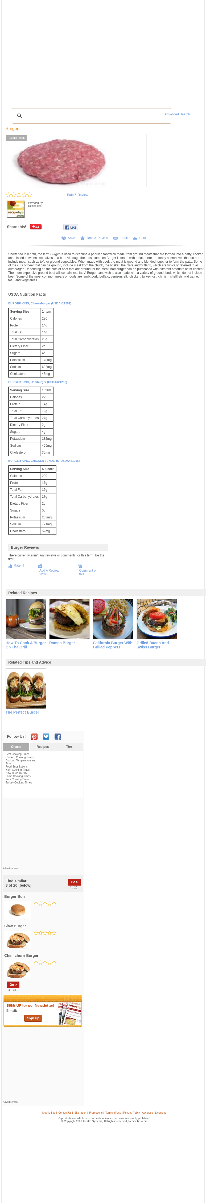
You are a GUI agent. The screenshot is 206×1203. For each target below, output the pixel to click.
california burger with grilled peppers (112, 645)
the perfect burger (22, 712)
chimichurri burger (21, 955)
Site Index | (81, 1112)
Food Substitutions (17, 766)
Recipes (42, 747)
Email (124, 238)
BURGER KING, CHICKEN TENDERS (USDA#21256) (44, 460)
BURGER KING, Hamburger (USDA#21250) (37, 382)
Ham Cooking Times (18, 769)
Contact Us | (65, 1112)
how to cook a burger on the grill (26, 645)
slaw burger (15, 926)
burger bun (14, 896)
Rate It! (19, 565)
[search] (90, 116)
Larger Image (16, 137)
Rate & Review (77, 195)
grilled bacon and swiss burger (153, 645)
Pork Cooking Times (17, 779)
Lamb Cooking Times (18, 776)
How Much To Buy (16, 773)
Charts (16, 747)
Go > (74, 882)
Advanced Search (177, 114)
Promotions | (96, 1112)
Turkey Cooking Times (19, 782)
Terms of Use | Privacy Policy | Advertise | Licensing (135, 1112)
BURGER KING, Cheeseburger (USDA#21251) (39, 303)
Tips (69, 746)
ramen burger (62, 643)
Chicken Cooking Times (20, 757)
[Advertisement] (43, 833)
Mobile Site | (49, 1112)
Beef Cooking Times (18, 754)
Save (71, 238)
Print (142, 238)
